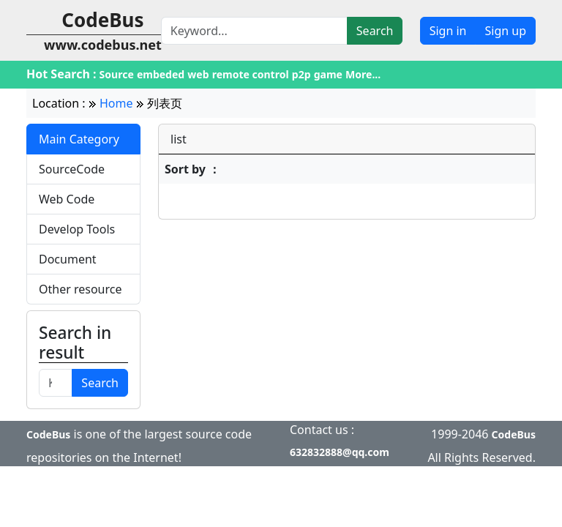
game (328, 74)
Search (375, 31)
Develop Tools (77, 229)
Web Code (66, 199)
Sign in (448, 31)
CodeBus (48, 434)
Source (117, 74)
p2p (301, 74)
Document (68, 259)
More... (363, 74)
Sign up (505, 31)
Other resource (80, 289)
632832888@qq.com (339, 452)
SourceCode (72, 169)
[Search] (254, 31)
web (198, 74)
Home (116, 103)
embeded (160, 74)
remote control (250, 74)
